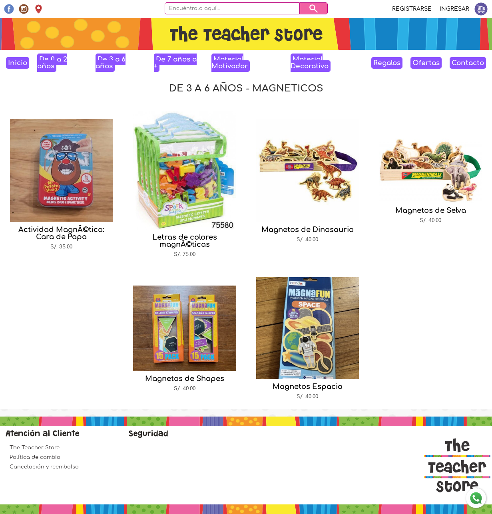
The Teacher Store (35, 447)
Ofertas (426, 63)
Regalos (386, 63)
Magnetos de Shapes (184, 379)
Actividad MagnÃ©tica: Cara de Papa (61, 233)
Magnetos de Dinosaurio (307, 230)
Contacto (468, 63)
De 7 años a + (175, 63)
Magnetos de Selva (430, 210)
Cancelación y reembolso (44, 467)
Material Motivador (229, 63)
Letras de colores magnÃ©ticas (184, 240)
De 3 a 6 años (110, 63)
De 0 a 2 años (52, 63)
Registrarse (412, 9)
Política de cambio (35, 457)
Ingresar (454, 9)
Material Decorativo (310, 63)
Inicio (17, 63)
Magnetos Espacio (308, 387)
